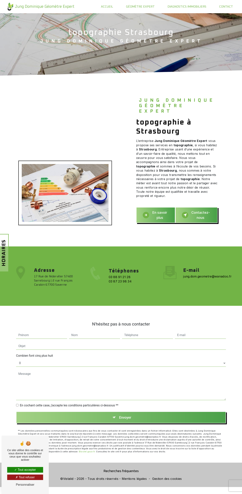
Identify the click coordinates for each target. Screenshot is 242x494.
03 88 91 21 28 (119, 288)
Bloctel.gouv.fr (87, 453)
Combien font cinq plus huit (34, 356)
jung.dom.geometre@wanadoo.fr (207, 277)
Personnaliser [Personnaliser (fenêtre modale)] (25, 484)
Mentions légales (134, 486)
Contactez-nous (197, 218)
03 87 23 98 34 (120, 292)
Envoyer (125, 418)
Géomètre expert (140, 6)
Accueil (107, 6)
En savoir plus (154, 218)
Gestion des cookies (167, 486)
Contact (226, 6)
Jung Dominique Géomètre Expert (40, 6)
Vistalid (68, 486)
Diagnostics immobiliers (186, 6)
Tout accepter (25, 469)
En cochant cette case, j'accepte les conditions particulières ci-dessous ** (69, 406)
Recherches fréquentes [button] (121, 478)
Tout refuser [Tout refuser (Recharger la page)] (25, 477)
